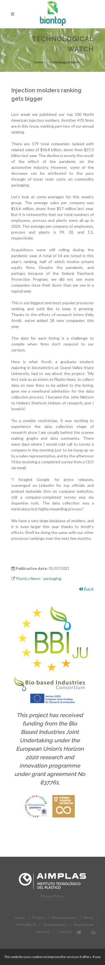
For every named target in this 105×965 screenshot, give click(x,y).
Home (39, 62)
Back (86, 588)
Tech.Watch (25, 924)
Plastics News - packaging (38, 578)
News (89, 917)
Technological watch (64, 62)
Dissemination (64, 917)
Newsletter (84, 924)
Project (38, 917)
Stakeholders (55, 924)
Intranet (42, 931)
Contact (64, 931)
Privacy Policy (52, 896)
